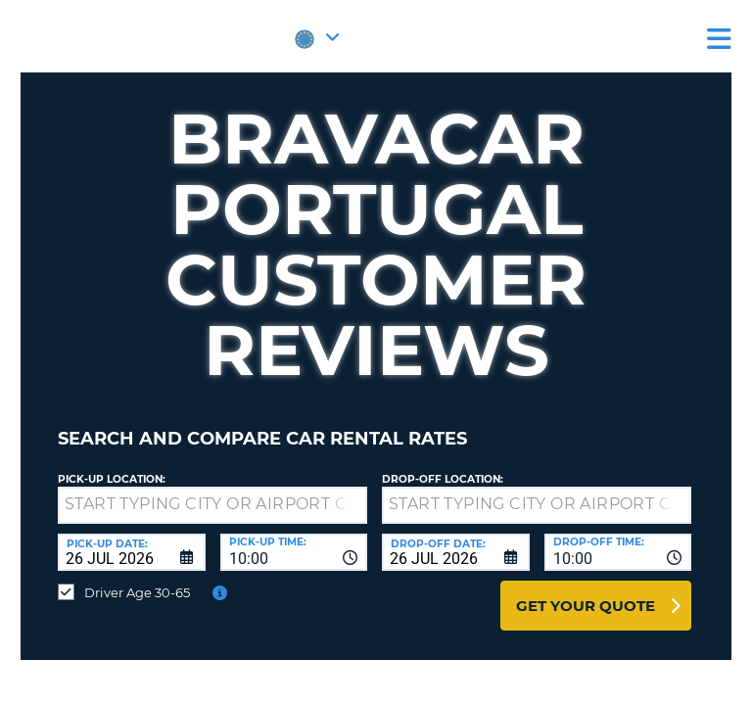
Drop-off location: (442, 479)
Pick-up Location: (111, 479)
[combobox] (294, 552)
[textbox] (212, 505)
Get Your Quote (585, 605)
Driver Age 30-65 (137, 592)
